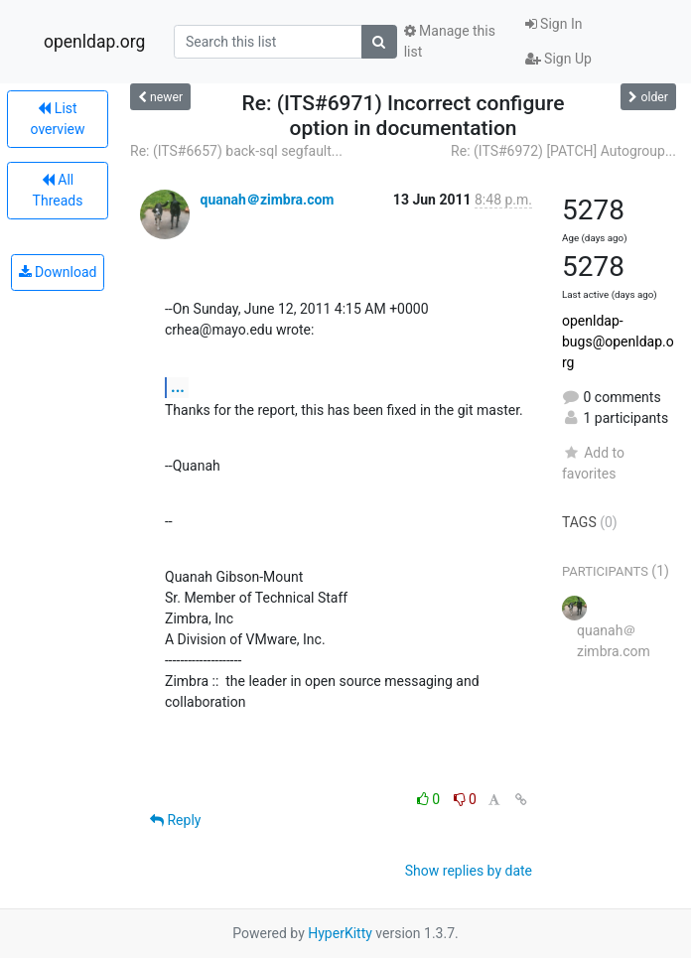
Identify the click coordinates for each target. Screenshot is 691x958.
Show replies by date (468, 871)
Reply (175, 820)
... (178, 386)
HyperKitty (340, 933)
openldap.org (94, 42)
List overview (58, 118)
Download (58, 272)
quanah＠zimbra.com (267, 199)
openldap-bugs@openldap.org (618, 341)
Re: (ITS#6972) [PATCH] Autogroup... (563, 151)
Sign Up (558, 59)
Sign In (554, 24)
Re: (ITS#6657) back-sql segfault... (236, 151)
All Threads (58, 190)
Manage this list (449, 41)
